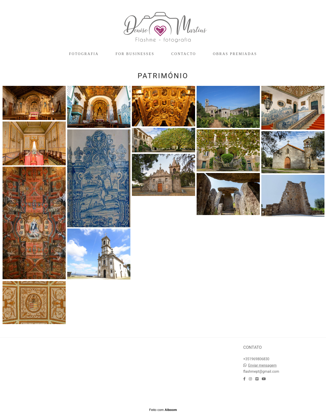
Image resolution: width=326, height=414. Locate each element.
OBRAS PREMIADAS (235, 54)
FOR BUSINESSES (135, 54)
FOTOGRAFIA (84, 54)
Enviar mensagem (262, 365)
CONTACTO (183, 54)
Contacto (258, 394)
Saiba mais (29, 361)
